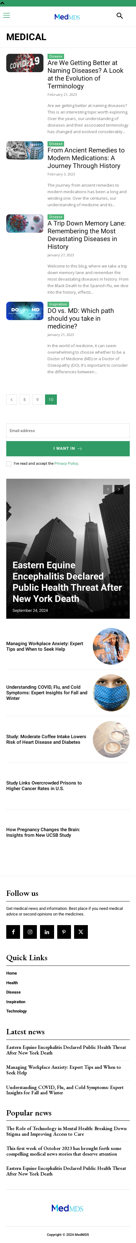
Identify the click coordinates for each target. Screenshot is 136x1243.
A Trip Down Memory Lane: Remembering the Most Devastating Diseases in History (87, 235)
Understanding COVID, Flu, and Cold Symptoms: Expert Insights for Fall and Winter (46, 692)
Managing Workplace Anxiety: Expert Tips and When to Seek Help (44, 646)
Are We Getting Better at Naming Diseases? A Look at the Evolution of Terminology (85, 74)
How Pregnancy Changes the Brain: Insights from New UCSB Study (43, 832)
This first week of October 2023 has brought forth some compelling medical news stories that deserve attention (63, 1151)
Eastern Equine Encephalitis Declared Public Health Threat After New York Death (67, 582)
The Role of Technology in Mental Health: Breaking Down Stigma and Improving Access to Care (66, 1131)
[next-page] (118, 489)
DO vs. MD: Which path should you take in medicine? (81, 318)
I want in (68, 449)
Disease (55, 56)
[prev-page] (11, 399)
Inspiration (58, 304)
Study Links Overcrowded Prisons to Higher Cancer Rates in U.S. (44, 785)
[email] (68, 430)
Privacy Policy (66, 463)
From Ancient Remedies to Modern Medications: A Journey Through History (86, 158)
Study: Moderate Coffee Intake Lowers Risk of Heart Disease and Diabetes (46, 739)
